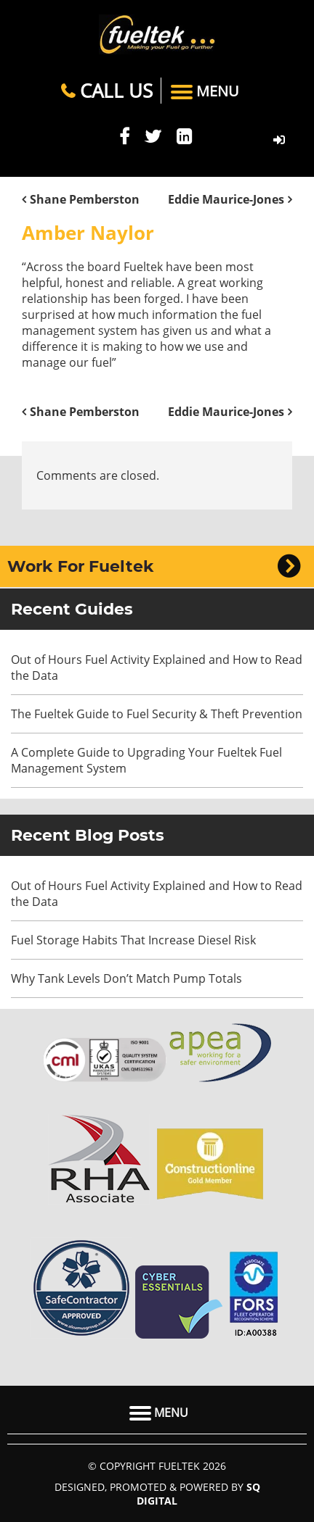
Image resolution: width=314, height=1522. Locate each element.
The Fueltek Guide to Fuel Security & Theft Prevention (156, 714)
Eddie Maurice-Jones (226, 199)
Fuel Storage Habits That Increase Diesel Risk (133, 940)
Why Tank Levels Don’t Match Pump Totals (128, 978)
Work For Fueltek (80, 566)
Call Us (107, 91)
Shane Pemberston (85, 199)
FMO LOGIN (279, 140)
